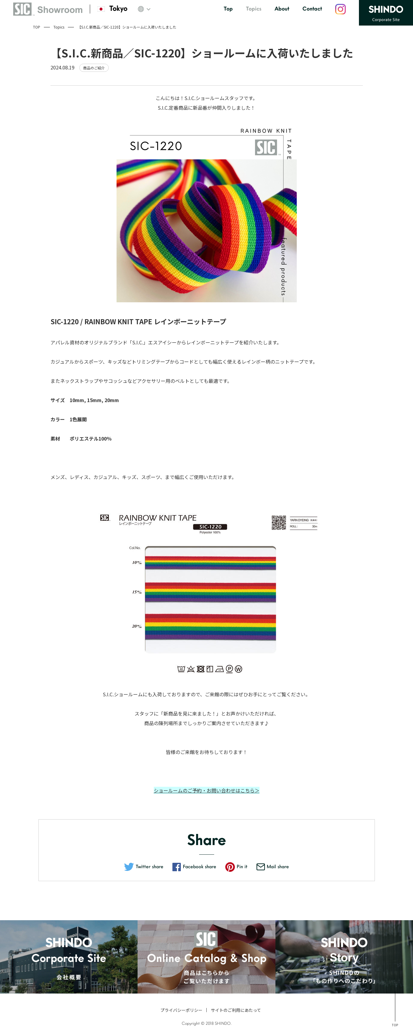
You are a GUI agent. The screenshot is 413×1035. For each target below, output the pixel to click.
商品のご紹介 (94, 67)
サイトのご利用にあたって (236, 1010)
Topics (58, 26)
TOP (36, 26)
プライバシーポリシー (181, 1010)
